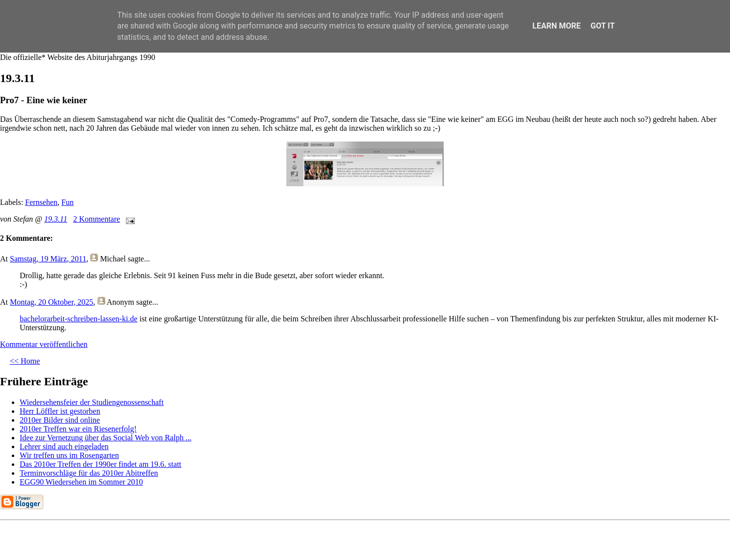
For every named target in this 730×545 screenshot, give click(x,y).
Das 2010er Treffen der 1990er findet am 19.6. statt (101, 464)
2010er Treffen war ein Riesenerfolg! (78, 429)
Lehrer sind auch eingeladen (64, 446)
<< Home (25, 361)
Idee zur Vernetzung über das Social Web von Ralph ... (105, 437)
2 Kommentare (97, 219)
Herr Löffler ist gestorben (60, 411)
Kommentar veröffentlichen (44, 344)
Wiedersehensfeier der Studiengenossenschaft (92, 402)
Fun (67, 202)
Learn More (556, 25)
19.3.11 (55, 219)
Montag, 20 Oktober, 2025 (51, 302)
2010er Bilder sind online (60, 420)
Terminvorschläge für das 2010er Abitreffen (89, 473)
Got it (602, 25)
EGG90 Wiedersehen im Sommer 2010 (81, 482)
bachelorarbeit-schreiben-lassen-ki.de (78, 319)
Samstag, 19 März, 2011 (48, 259)
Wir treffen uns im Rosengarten (69, 455)
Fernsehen (41, 202)
